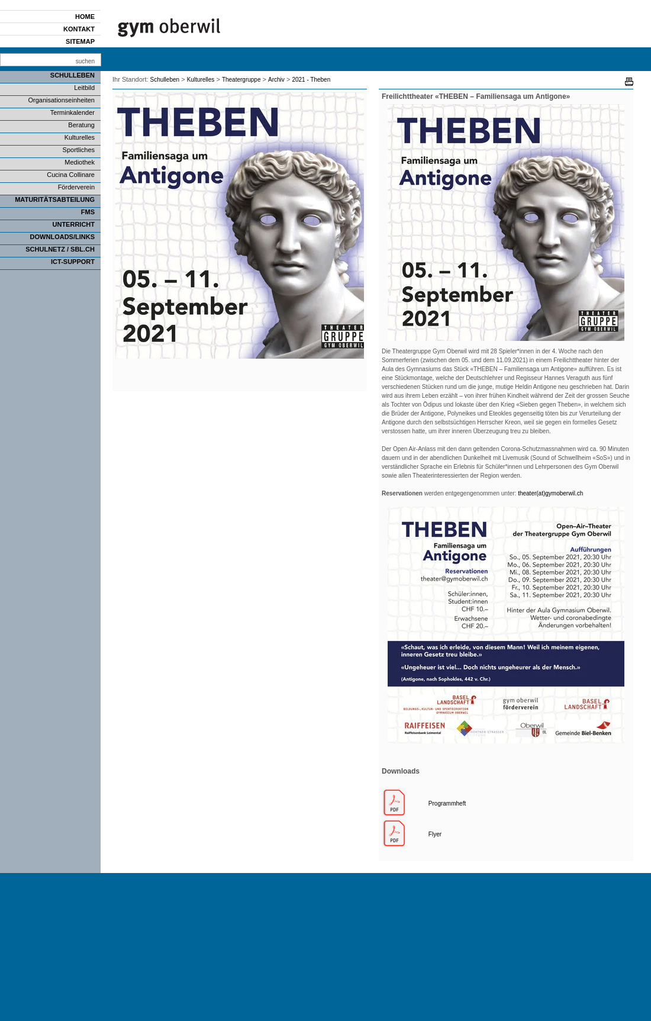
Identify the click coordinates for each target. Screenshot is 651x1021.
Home (85, 16)
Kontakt (79, 29)
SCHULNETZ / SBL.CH (60, 249)
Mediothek (80, 162)
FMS (88, 211)
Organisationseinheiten (61, 100)
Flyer (434, 834)
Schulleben (72, 75)
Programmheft (447, 803)
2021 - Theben (311, 79)
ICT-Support (73, 261)
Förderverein (76, 187)
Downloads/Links (62, 236)
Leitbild (84, 87)
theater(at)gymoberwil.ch (550, 493)
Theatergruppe (241, 79)
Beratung (81, 124)
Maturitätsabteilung (55, 199)
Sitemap (80, 41)
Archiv (276, 79)
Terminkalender (72, 112)
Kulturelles (80, 137)
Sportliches (79, 149)
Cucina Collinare (71, 174)
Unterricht (74, 224)
